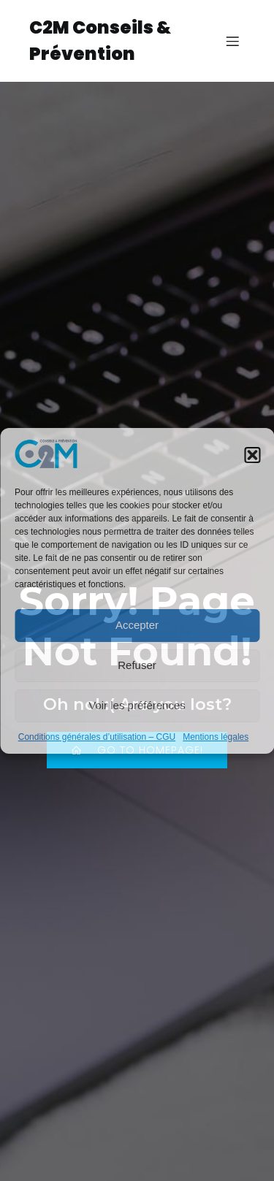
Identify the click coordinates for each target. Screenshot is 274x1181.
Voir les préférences (137, 705)
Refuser (137, 665)
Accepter (137, 625)
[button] (252, 455)
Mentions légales (215, 737)
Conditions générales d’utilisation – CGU (96, 737)
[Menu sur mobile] (232, 40)
